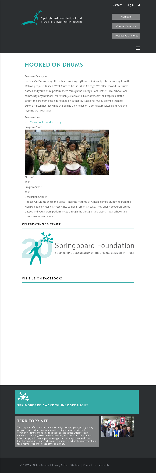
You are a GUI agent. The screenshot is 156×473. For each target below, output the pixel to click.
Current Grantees (126, 26)
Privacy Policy (60, 465)
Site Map (75, 465)
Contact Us (89, 465)
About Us (103, 465)
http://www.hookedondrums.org (43, 122)
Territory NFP (32, 421)
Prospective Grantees (126, 35)
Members (126, 16)
